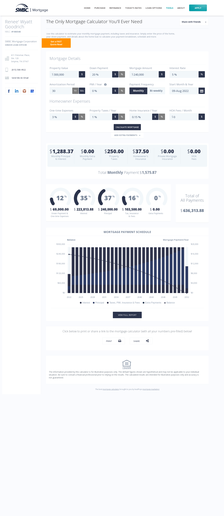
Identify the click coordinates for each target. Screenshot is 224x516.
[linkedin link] (181, 454)
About (181, 8)
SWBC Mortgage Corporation (51, 451)
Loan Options (154, 8)
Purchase (99, 8)
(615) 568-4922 (181, 430)
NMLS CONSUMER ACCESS (46, 448)
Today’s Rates (133, 8)
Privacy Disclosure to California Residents (84, 445)
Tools (169, 8)
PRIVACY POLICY (40, 445)
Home (87, 8)
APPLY (198, 7)
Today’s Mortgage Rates (133, 416)
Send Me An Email (183, 410)
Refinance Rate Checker (133, 410)
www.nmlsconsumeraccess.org (97, 455)
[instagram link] (193, 454)
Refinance (115, 8)
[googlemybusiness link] (204, 454)
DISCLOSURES (74, 448)
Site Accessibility (128, 422)
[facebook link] (169, 454)
